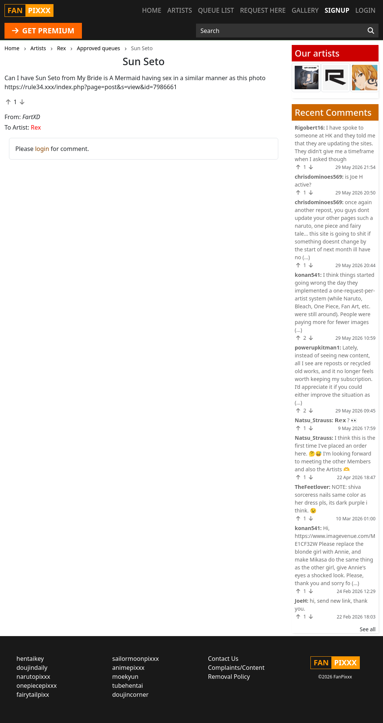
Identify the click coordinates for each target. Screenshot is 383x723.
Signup (337, 10)
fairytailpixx (32, 694)
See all (368, 629)
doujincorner (130, 694)
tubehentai (127, 685)
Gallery (305, 10)
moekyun (125, 676)
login (42, 149)
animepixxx (128, 667)
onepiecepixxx (36, 685)
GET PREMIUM (43, 30)
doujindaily (32, 667)
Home (151, 10)
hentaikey (30, 658)
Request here (263, 10)
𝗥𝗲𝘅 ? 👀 (346, 420)
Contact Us (223, 658)
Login (365, 10)
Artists (179, 10)
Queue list (216, 10)
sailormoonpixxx (135, 658)
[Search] (371, 31)
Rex (36, 127)
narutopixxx (33, 676)
